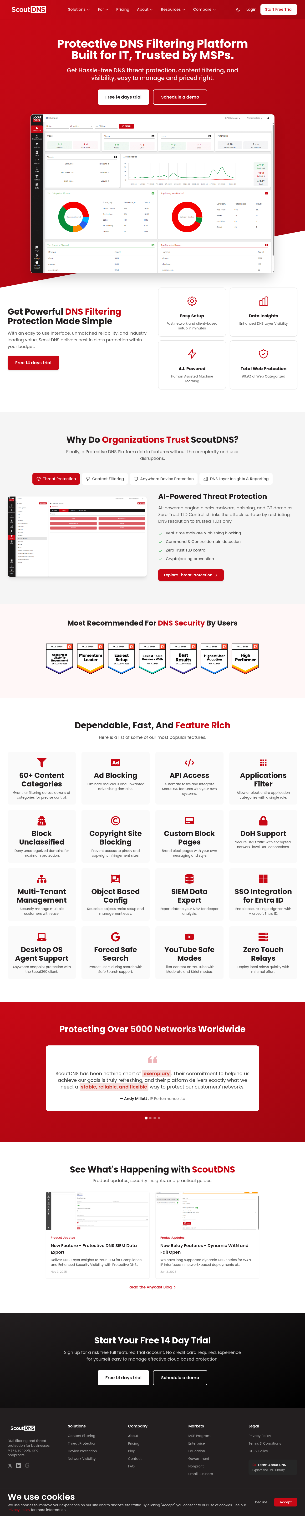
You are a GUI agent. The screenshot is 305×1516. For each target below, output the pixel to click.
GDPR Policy (258, 1451)
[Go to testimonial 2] (150, 1118)
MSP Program (199, 1435)
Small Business (200, 1473)
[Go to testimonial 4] (159, 1118)
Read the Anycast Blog (152, 1287)
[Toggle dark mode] (238, 9)
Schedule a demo (180, 97)
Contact (135, 1458)
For (103, 9)
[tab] (56, 479)
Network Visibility (82, 1458)
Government (198, 1458)
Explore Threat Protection (191, 575)
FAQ (131, 1466)
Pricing (122, 9)
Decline (261, 1502)
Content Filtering (81, 1435)
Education (196, 1451)
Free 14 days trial (123, 97)
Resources (173, 9)
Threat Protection (82, 1443)
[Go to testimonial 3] (154, 1118)
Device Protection (82, 1451)
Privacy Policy (260, 1435)
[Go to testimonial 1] (146, 1118)
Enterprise (196, 1443)
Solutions (79, 9)
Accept (286, 1502)
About (145, 9)
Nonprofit (196, 1466)
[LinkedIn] (18, 1465)
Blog (131, 1451)
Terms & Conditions (265, 1443)
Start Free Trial (279, 9)
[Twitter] (10, 1465)
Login (251, 9)
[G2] (27, 1465)
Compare (204, 9)
